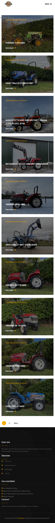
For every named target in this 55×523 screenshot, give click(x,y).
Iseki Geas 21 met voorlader (21, 244)
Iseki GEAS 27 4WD (15, 406)
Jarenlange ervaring (10, 488)
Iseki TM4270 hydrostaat (19, 83)
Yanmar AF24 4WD (15, 204)
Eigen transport (8, 496)
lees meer (11, 48)
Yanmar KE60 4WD (15, 366)
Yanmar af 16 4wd (16, 325)
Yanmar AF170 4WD (16, 285)
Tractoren (23, 20)
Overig (7, 473)
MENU (48, 4)
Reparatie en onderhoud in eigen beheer (16, 491)
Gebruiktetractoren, (13, 20)
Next (16, 423)
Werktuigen (8, 469)
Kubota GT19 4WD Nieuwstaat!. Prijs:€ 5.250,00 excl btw (26, 121)
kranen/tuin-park (10, 465)
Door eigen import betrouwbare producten (17, 494)
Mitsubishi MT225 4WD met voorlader (27, 164)
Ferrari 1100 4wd (15, 43)
